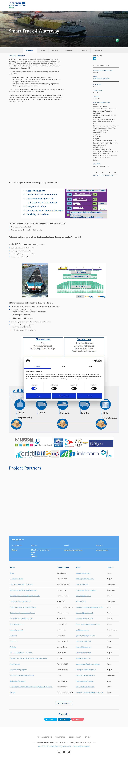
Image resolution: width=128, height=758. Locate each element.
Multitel (14, 550)
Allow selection (64, 396)
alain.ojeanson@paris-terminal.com (88, 664)
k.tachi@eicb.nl (81, 601)
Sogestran (13, 636)
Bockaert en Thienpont (17, 681)
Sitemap (88, 737)
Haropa (12, 692)
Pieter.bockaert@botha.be (85, 681)
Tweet (49, 719)
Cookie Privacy (75, 737)
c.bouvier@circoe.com (83, 573)
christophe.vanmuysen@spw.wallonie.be (89, 607)
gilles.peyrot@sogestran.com (85, 636)
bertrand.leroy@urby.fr (83, 641)
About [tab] (91, 366)
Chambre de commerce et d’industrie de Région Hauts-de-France (31, 687)
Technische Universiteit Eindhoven (21, 584)
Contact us (60, 737)
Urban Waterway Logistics (18, 670)
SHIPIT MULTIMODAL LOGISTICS (21, 653)
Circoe (12, 573)
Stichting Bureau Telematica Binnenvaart (23, 590)
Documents (69, 50)
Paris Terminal (15, 664)
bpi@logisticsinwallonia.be (85, 579)
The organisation (44, 737)
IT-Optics (13, 647)
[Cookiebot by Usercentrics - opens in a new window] (94, 360)
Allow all (89, 396)
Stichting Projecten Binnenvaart (20, 601)
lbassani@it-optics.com (83, 647)
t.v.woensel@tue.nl (82, 584)
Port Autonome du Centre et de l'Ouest (23, 607)
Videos (84, 50)
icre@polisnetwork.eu (83, 658)
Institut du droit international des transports (25, 596)
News (43, 50)
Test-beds (98, 50)
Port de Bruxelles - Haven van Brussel (22, 613)
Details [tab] (64, 366)
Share (63, 719)
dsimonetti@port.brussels (84, 613)
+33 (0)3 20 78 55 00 (47, 746)
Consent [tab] (37, 366)
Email (76, 719)
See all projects (64, 703)
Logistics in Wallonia (16, 579)
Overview (29, 50)
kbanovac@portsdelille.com (85, 687)
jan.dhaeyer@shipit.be (83, 653)
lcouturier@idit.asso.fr (83, 596)
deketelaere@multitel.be (101, 79)
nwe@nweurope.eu (83, 746)
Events (55, 50)
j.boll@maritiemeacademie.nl (85, 675)
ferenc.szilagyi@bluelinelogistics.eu (87, 624)
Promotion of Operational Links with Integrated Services (28, 658)
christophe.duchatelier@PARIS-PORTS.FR (89, 692)
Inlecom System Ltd (16, 630)
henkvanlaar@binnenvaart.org (86, 590)
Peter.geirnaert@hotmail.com (86, 670)
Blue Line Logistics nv (17, 624)
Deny (38, 396)
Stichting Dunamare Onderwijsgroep (22, 675)
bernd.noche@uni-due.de (84, 619)
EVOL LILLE (13, 641)
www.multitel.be (102, 550)
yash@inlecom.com (82, 630)
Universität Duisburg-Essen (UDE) (21, 619)
